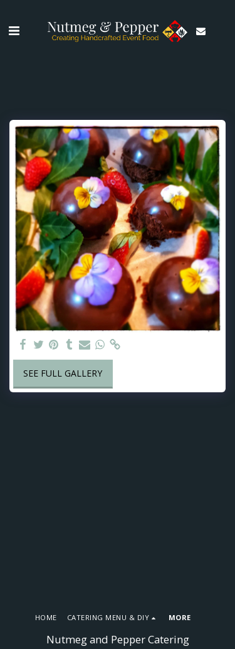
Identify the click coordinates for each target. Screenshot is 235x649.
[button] (13, 30)
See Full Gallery (62, 373)
